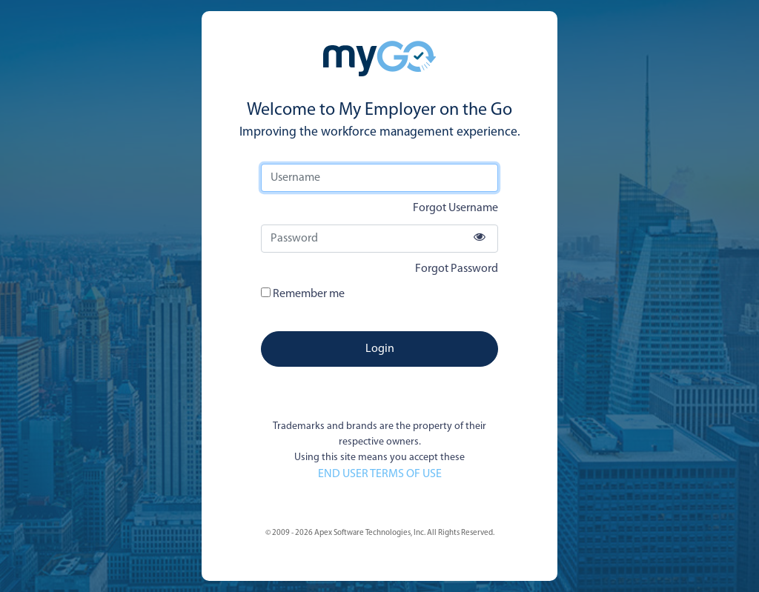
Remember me (303, 293)
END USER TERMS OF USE (380, 474)
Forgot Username (455, 208)
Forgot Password (456, 269)
